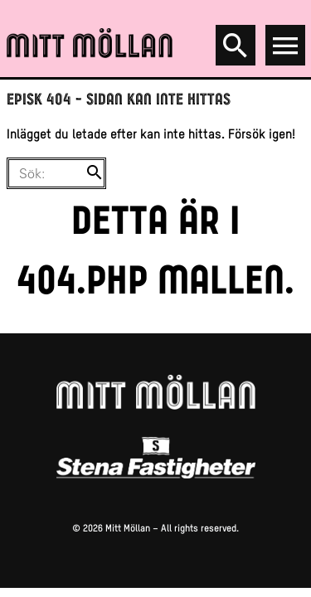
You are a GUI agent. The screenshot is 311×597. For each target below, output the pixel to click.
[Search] (235, 45)
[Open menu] (285, 45)
